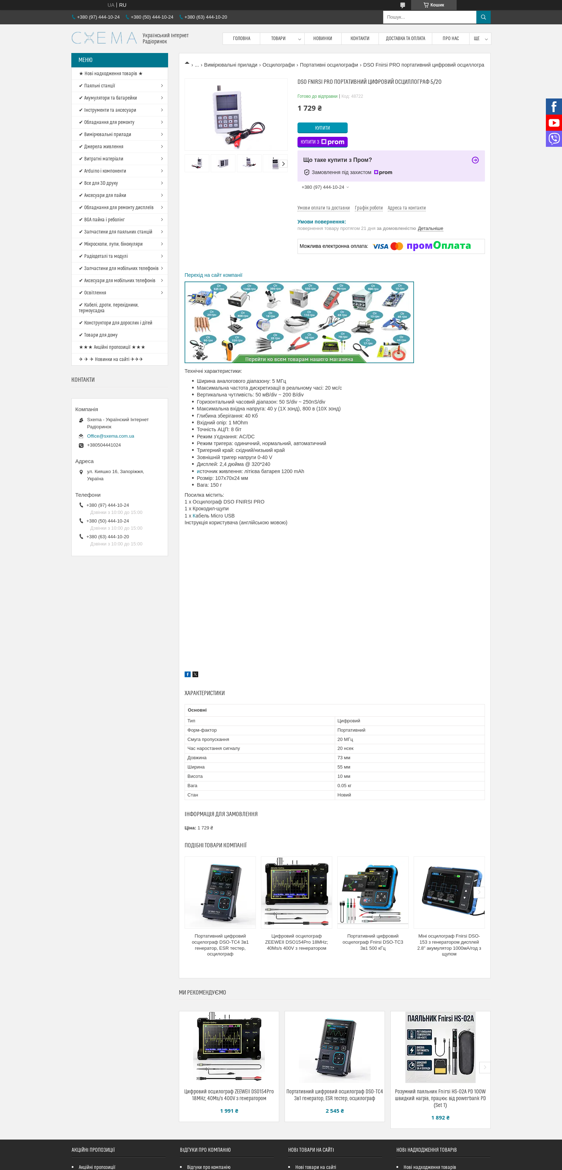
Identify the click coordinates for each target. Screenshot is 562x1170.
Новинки (322, 39)
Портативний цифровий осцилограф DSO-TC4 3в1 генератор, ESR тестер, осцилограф (220, 945)
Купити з (322, 142)
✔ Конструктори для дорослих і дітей (115, 323)
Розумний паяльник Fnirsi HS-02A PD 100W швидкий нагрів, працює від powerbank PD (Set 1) (440, 1098)
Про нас (451, 39)
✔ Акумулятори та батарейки (108, 98)
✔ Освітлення (92, 293)
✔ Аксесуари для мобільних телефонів (117, 281)
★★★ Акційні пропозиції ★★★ (112, 347)
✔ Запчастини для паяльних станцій (115, 232)
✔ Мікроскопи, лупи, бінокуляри (111, 244)
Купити (322, 128)
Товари (278, 39)
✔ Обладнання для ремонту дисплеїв (116, 208)
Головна (241, 39)
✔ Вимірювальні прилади (105, 135)
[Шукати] (483, 17)
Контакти (360, 39)
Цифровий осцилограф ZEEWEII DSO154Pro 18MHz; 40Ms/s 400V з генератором (296, 942)
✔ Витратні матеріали (101, 159)
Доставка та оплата (405, 39)
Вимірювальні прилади (231, 65)
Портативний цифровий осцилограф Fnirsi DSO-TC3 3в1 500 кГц (373, 942)
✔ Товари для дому (98, 335)
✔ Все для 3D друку (98, 183)
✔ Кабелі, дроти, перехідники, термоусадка (109, 308)
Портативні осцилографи (329, 65)
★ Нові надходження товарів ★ (111, 74)
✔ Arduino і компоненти (102, 171)
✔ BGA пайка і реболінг (102, 220)
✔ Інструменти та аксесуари (107, 110)
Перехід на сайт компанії (213, 275)
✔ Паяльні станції (97, 86)
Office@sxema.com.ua (110, 436)
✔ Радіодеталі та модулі (103, 256)
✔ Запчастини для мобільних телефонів (119, 268)
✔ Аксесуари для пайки (102, 195)
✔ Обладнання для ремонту (106, 122)
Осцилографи (279, 65)
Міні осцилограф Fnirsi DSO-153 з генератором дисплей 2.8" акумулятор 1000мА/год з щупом (449, 945)
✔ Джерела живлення (101, 147)
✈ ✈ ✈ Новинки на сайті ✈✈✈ (111, 359)
